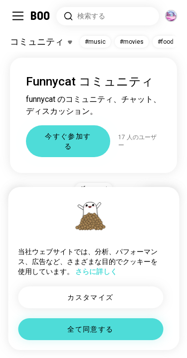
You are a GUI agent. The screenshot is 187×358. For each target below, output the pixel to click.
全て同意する (90, 329)
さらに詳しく (96, 271)
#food (166, 41)
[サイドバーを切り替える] (18, 16)
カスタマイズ (90, 297)
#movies (132, 41)
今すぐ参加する (68, 141)
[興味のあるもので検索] (107, 16)
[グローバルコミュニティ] (171, 16)
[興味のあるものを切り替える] (41, 42)
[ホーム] (40, 16)
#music (95, 41)
